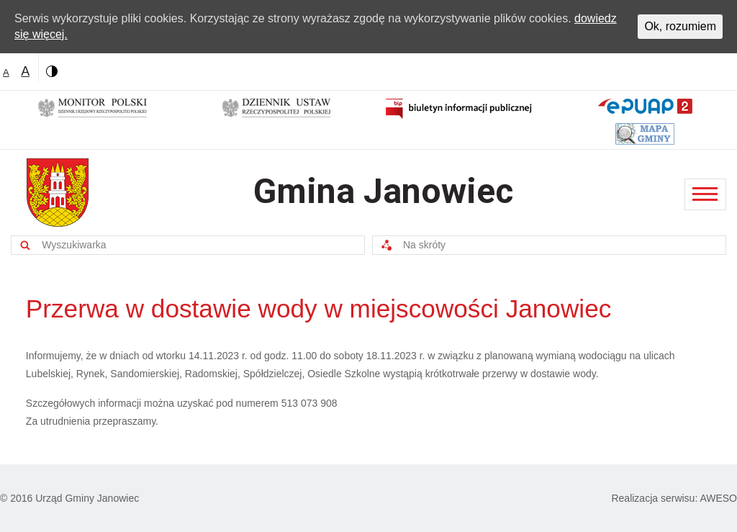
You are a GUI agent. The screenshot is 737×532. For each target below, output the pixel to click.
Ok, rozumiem (680, 26)
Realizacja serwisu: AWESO (674, 498)
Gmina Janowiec (383, 191)
